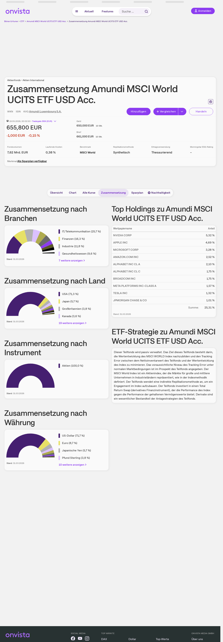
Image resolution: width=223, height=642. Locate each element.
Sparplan (137, 193)
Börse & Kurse (11, 21)
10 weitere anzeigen (73, 465)
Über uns (197, 639)
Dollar (132, 639)
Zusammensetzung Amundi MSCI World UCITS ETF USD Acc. (98, 21)
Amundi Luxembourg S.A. (45, 111)
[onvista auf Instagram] (87, 639)
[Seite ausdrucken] (210, 101)
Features (107, 11)
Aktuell (89, 11)
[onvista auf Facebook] (73, 639)
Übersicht (56, 193)
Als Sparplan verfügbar (32, 161)
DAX (104, 639)
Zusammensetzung (113, 193)
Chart (72, 193)
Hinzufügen (138, 111)
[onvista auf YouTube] (80, 639)
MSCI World (87, 152)
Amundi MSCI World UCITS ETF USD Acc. (46, 21)
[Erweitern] (182, 111)
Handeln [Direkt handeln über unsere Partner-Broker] (201, 111)
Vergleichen (166, 111)
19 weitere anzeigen (73, 323)
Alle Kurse (89, 193)
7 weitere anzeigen (72, 260)
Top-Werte (162, 639)
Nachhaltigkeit (159, 193)
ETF (22, 21)
